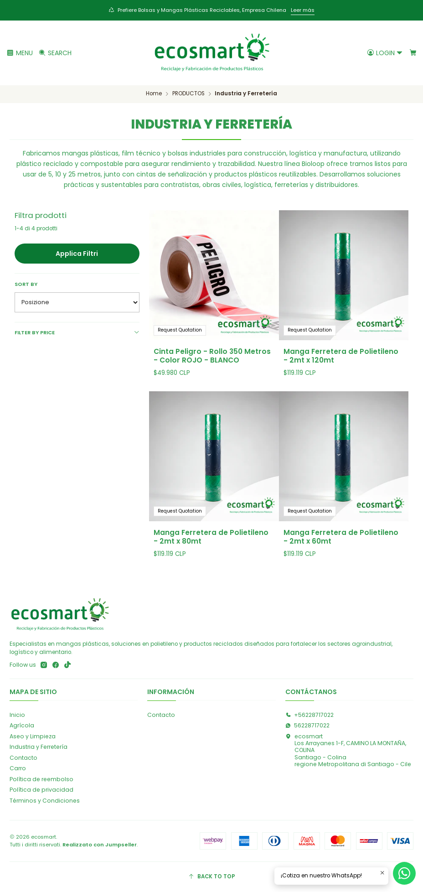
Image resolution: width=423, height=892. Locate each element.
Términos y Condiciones (45, 800)
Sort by (26, 284)
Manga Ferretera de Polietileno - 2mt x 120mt (341, 356)
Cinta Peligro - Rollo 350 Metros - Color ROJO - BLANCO (212, 356)
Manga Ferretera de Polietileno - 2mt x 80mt (211, 550)
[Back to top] (211, 876)
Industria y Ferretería (38, 747)
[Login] (385, 53)
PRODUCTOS (188, 94)
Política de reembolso (41, 779)
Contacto (23, 758)
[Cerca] (55, 53)
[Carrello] (413, 53)
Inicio (17, 715)
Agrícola (22, 725)
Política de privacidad (41, 789)
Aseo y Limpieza (33, 736)
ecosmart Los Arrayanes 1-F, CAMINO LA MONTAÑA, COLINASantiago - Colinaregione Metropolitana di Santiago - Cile (348, 750)
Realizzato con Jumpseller (99, 844)
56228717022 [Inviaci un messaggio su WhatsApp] (307, 725)
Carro (18, 768)
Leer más (303, 10)
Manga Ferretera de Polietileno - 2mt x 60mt (341, 559)
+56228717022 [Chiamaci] (309, 715)
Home (154, 94)
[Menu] (20, 53)
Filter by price (77, 332)
